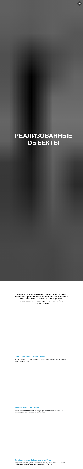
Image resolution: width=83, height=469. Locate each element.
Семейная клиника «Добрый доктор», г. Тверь (33, 460)
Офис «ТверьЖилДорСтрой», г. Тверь (30, 356)
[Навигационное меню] (79, 3)
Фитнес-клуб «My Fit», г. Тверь (27, 407)
